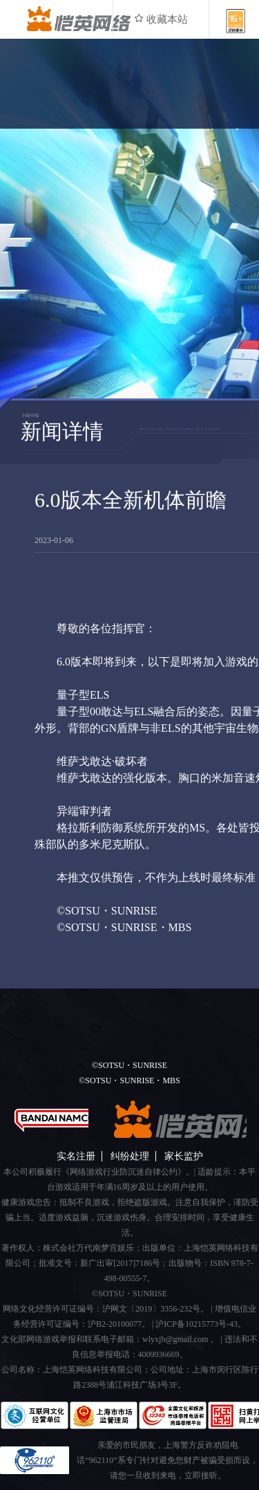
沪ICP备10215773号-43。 (200, 1324)
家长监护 (183, 1156)
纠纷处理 (130, 1156)
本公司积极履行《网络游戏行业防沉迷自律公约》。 (98, 1172)
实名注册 (76, 1156)
